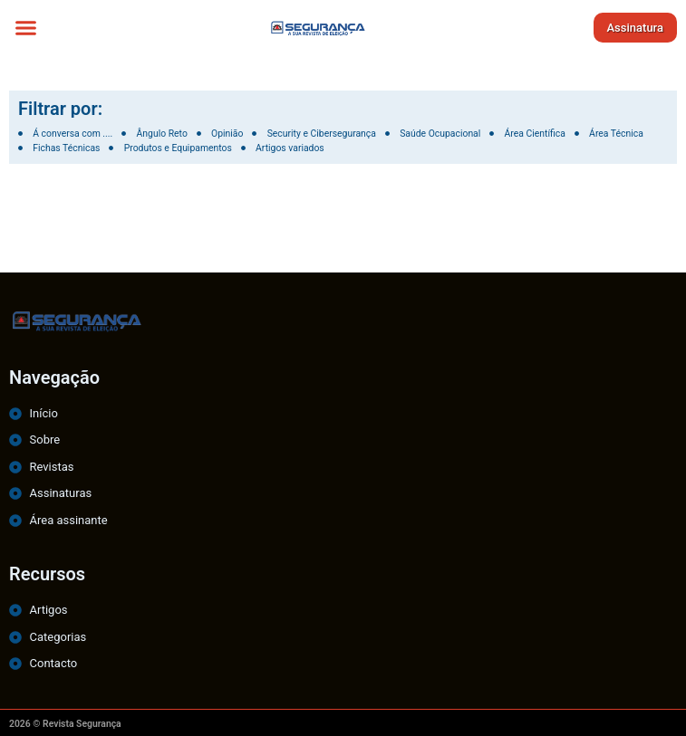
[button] (26, 27)
